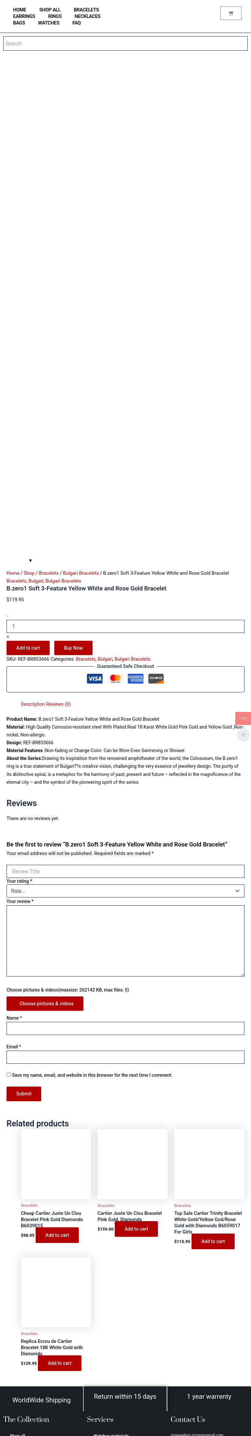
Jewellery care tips (111, 1267)
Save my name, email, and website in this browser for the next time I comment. (92, 889)
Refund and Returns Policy (118, 1396)
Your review (20, 715)
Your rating (19, 695)
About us (101, 1361)
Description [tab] (33, 518)
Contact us (103, 1285)
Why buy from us (109, 1276)
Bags (19, 23)
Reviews (101, 1302)
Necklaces (88, 16)
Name (14, 831)
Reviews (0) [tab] (58, 518)
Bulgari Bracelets (81, 387)
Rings (54, 16)
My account (104, 1311)
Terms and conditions (114, 1370)
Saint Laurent (22, 1355)
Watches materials (111, 1249)
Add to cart (28, 462)
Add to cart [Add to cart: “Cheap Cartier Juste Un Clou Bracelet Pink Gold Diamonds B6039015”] (57, 1049)
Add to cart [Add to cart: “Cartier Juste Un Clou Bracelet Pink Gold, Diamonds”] (136, 1043)
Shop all (49, 10)
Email (14, 860)
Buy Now (73, 462)
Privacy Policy (106, 1379)
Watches (48, 23)
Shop (29, 387)
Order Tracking (107, 1320)
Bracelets (86, 10)
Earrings (24, 16)
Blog (97, 1293)
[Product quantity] (125, 440)
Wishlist (101, 1329)
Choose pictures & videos (47, 817)
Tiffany (16, 1329)
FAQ (77, 23)
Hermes (17, 1346)
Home (13, 387)
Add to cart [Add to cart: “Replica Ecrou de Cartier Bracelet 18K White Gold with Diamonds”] (59, 1177)
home (19, 10)
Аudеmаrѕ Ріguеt (26, 1364)
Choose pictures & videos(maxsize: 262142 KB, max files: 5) (68, 803)
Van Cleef (19, 1337)
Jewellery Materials (112, 1258)
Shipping (101, 1387)
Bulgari (35, 395)
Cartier (16, 1320)
